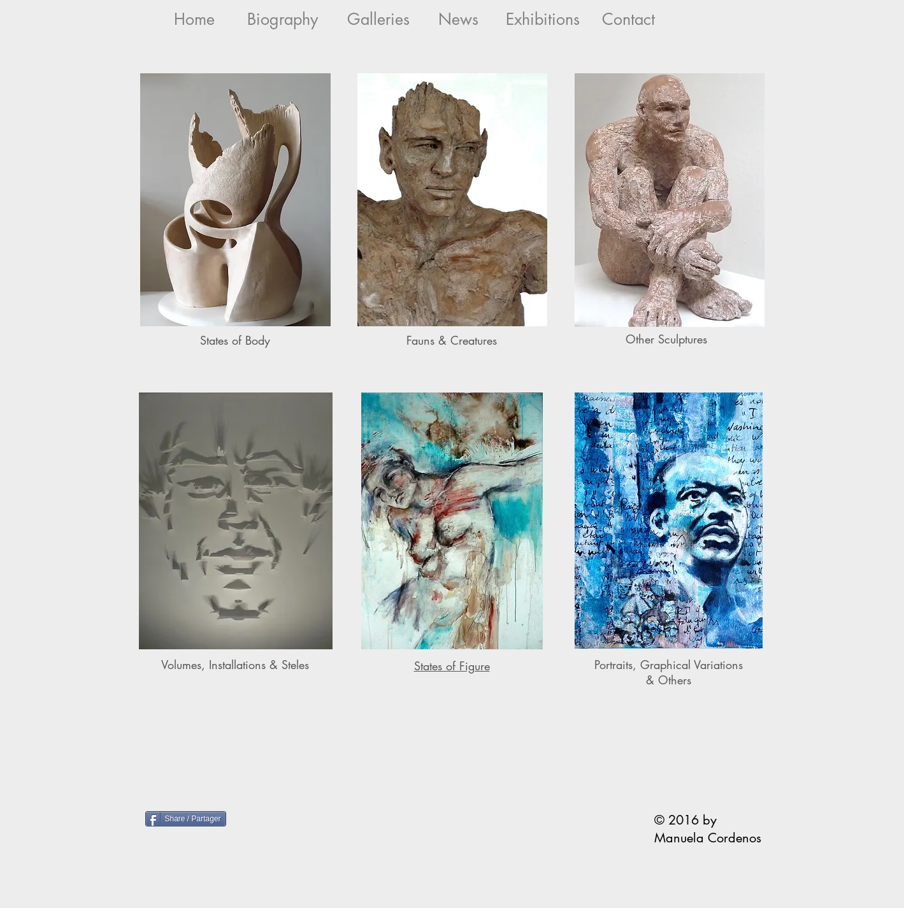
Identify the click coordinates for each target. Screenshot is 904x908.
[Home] (194, 19)
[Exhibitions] (543, 19)
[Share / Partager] (185, 818)
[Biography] (282, 19)
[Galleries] (379, 19)
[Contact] (628, 19)
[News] (458, 19)
